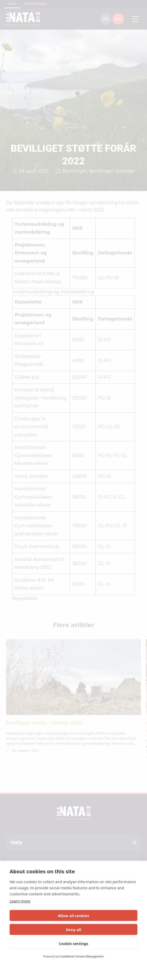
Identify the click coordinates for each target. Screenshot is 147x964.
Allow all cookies (73, 915)
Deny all (73, 929)
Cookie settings (73, 943)
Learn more (20, 900)
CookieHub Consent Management (81, 956)
